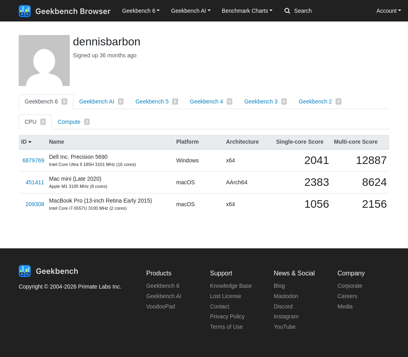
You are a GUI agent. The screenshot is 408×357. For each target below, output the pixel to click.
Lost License (225, 296)
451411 (35, 182)
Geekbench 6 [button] (138, 11)
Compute (74, 122)
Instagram (286, 316)
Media (345, 306)
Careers (347, 296)
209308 (35, 204)
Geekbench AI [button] (188, 11)
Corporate (349, 286)
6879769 (33, 160)
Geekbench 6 (46, 101)
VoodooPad (160, 306)
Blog (279, 286)
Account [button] (387, 11)
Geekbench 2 (320, 101)
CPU (35, 122)
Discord (283, 306)
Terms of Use (226, 327)
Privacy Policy (227, 316)
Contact (219, 306)
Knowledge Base (231, 286)
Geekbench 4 (211, 101)
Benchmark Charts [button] (245, 11)
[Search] (326, 11)
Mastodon (286, 296)
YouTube (285, 327)
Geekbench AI (101, 101)
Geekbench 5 (156, 101)
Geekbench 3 (265, 101)
